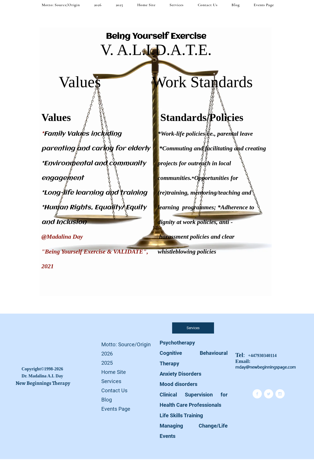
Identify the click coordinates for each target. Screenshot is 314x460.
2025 (107, 363)
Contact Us (114, 390)
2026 (107, 354)
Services (111, 381)
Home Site (113, 372)
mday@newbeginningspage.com (265, 367)
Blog (106, 400)
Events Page (115, 409)
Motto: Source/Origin (126, 344)
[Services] (193, 328)
